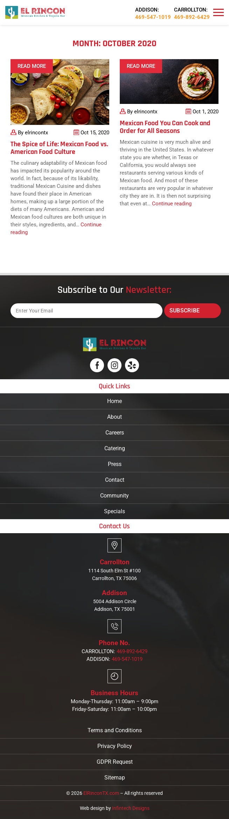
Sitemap (114, 777)
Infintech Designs (131, 808)
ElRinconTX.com (101, 793)
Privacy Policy (114, 746)
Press (115, 464)
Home (114, 401)
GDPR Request (115, 761)
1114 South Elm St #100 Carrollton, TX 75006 (114, 574)
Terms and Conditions (115, 730)
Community (114, 495)
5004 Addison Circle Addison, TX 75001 (114, 605)
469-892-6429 (192, 17)
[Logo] (35, 12)
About (114, 417)
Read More (32, 66)
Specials (114, 511)
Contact (114, 479)
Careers (114, 432)
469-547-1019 (153, 17)
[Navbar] (218, 12)
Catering (114, 448)
